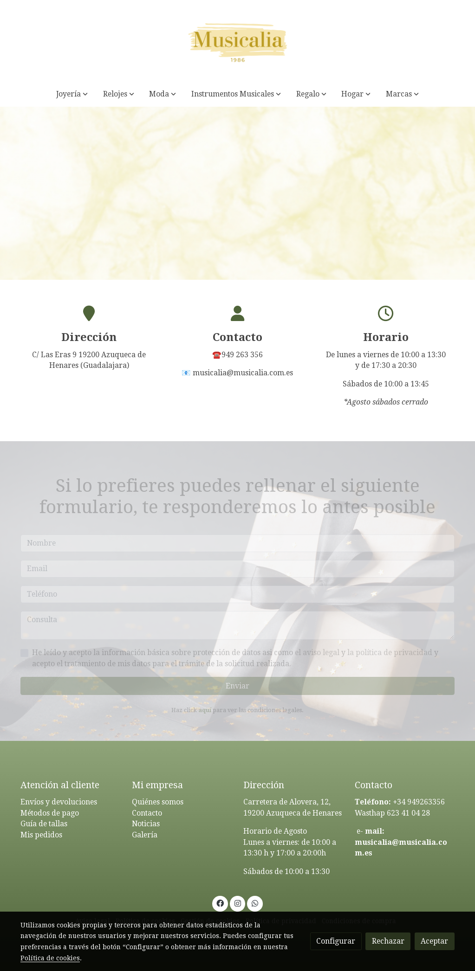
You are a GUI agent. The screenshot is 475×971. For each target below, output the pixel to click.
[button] (72, 94)
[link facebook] (220, 903)
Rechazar (388, 941)
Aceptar (434, 941)
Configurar (335, 941)
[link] (237, 40)
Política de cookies (50, 958)
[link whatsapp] (255, 903)
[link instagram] (237, 903)
